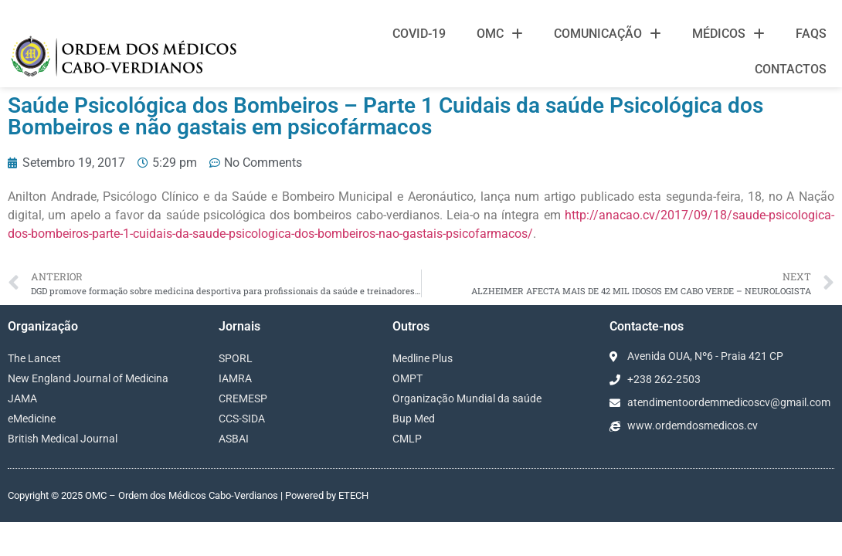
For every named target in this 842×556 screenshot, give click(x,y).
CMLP (407, 415)
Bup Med (413, 395)
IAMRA (235, 355)
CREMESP (243, 375)
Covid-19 (419, 33)
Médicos (728, 34)
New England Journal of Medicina (88, 355)
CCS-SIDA (242, 395)
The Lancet (34, 335)
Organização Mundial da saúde (467, 375)
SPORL (236, 335)
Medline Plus (422, 335)
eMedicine (32, 395)
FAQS (811, 33)
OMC (500, 34)
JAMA (22, 375)
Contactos (791, 69)
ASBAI (234, 415)
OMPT (407, 355)
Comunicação (607, 34)
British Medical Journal (62, 415)
